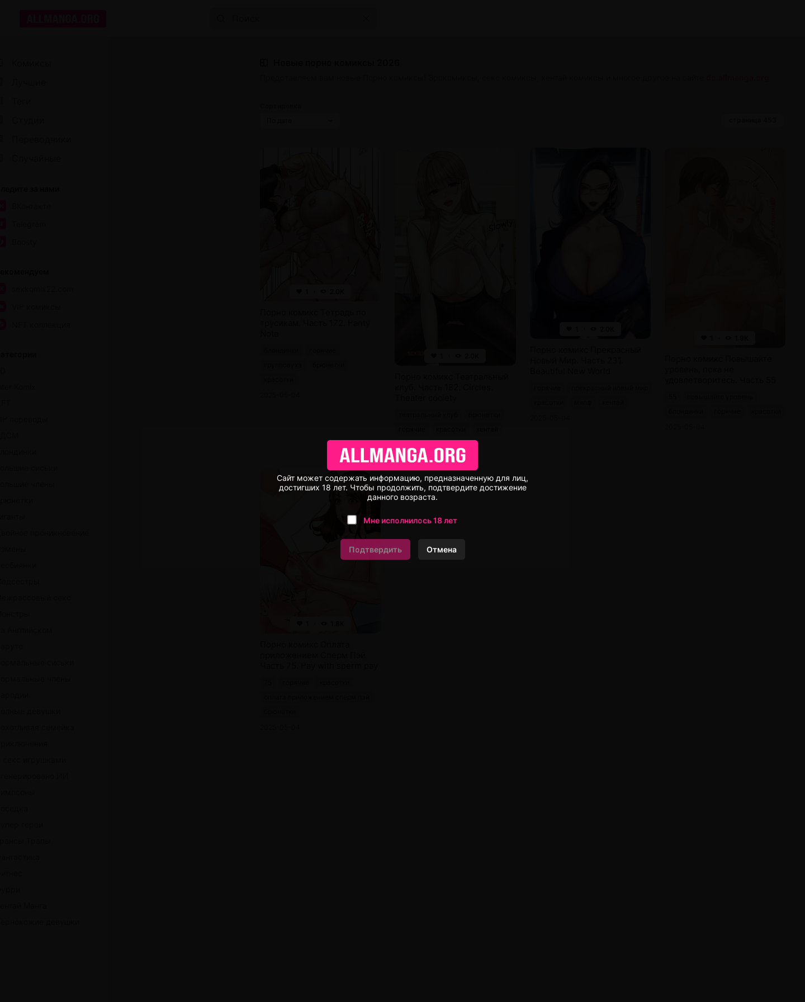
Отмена (442, 549)
